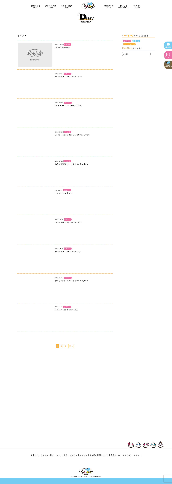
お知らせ (136, 41)
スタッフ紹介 (61, 455)
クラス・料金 (48, 455)
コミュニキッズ (129, 44)
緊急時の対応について (99, 455)
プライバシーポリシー (132, 455)
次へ (71, 346)
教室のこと (35, 455)
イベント (127, 41)
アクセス (83, 455)
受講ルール (115, 455)
